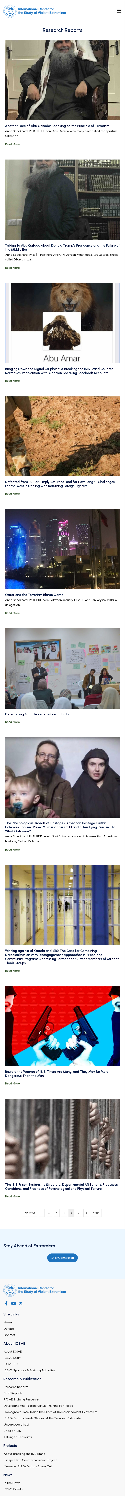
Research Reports (16, 1387)
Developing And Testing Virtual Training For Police (38, 1406)
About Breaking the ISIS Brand (24, 1454)
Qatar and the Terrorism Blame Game (34, 595)
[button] (6, 1303)
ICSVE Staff (12, 1358)
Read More (12, 144)
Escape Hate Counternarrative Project (30, 1460)
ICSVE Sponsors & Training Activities (29, 1370)
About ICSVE (13, 1351)
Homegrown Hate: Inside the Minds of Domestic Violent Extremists (50, 1412)
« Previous (30, 1212)
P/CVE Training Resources (22, 1399)
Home (8, 1322)
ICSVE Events (13, 1489)
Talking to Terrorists (18, 1437)
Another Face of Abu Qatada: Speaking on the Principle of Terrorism (57, 126)
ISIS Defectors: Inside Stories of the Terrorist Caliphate (42, 1418)
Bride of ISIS (12, 1431)
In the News (12, 1483)
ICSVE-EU (11, 1364)
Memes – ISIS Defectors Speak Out (28, 1466)
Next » (96, 1212)
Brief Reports (13, 1393)
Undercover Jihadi (16, 1424)
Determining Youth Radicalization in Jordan (38, 714)
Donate (9, 1329)
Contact (9, 1335)
